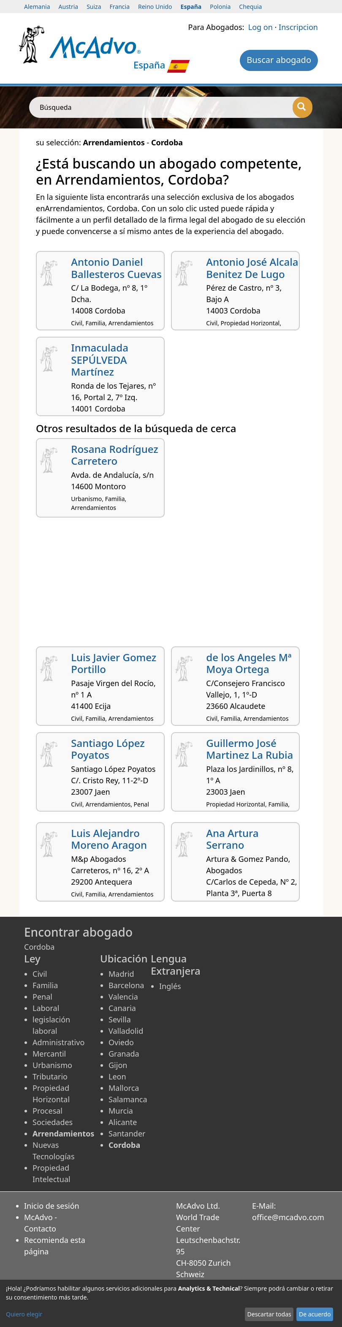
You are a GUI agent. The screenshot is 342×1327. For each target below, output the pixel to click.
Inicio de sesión (51, 1206)
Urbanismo (52, 1065)
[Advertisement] (171, 585)
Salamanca (128, 1099)
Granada (124, 1054)
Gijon (118, 1065)
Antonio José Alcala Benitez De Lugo (252, 268)
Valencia (123, 997)
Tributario (50, 1076)
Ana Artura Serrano (232, 839)
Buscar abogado (279, 59)
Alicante (123, 1122)
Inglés (170, 986)
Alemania (37, 7)
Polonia (220, 7)
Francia (120, 7)
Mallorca (124, 1088)
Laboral (46, 1008)
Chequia (250, 7)
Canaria (122, 1008)
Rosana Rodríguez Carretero (114, 455)
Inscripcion (298, 27)
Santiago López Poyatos (108, 749)
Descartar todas (269, 1314)
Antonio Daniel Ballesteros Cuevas (116, 268)
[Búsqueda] (302, 107)
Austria (69, 7)
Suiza (94, 7)
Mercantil (49, 1054)
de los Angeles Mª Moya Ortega (248, 663)
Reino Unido (155, 7)
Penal (42, 997)
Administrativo (58, 1042)
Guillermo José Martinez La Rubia (249, 749)
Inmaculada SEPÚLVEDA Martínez (99, 360)
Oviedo (121, 1042)
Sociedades (53, 1122)
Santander (127, 1133)
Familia (45, 985)
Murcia (121, 1111)
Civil (40, 974)
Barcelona (126, 985)
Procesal (47, 1111)
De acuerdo (315, 1314)
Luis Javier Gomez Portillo (113, 663)
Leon (117, 1076)
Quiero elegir (24, 1314)
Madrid (121, 974)
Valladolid (126, 1031)
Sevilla (120, 1019)
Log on (260, 27)
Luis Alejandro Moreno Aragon (109, 839)
